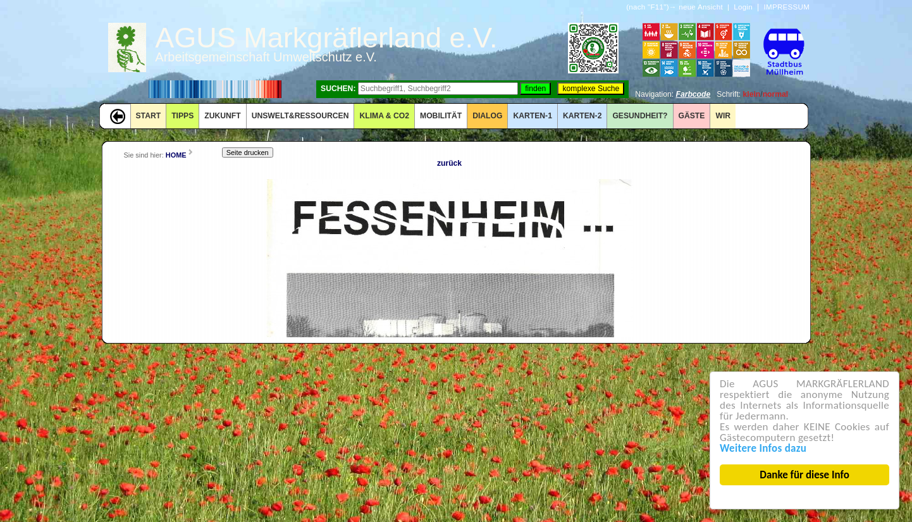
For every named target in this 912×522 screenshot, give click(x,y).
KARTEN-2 (582, 115)
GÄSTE (692, 115)
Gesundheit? (639, 115)
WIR (722, 115)
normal (776, 94)
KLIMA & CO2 (384, 115)
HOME (176, 155)
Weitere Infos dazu (763, 448)
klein (752, 94)
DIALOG (487, 115)
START (148, 115)
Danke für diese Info (805, 475)
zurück (449, 163)
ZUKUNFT (222, 115)
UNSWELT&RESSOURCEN (300, 115)
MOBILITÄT (441, 115)
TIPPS (182, 115)
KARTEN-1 (532, 115)
